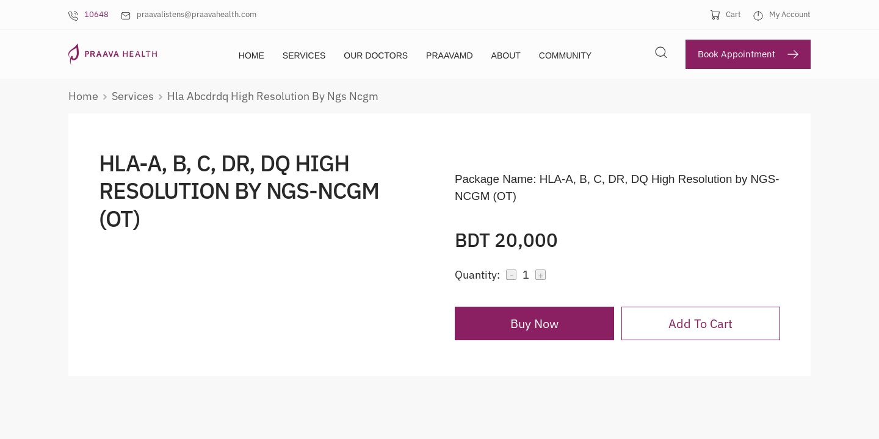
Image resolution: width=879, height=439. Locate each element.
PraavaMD (449, 55)
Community (565, 55)
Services (304, 55)
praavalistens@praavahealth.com (196, 14)
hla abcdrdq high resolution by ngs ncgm (272, 95)
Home (251, 55)
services (133, 95)
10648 (96, 14)
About (506, 55)
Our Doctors (376, 55)
